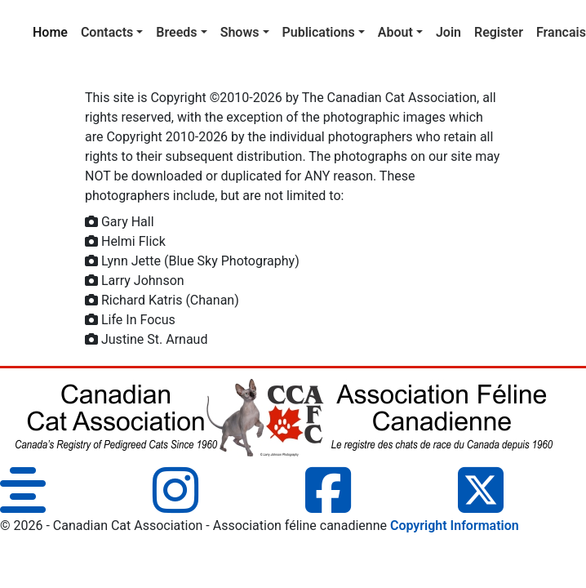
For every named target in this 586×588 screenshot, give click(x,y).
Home (53, 31)
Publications (318, 32)
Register (498, 32)
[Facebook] (328, 505)
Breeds (176, 32)
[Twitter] (481, 505)
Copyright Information (454, 525)
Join (448, 32)
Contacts (107, 32)
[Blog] (23, 505)
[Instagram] (175, 505)
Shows (240, 32)
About (395, 32)
